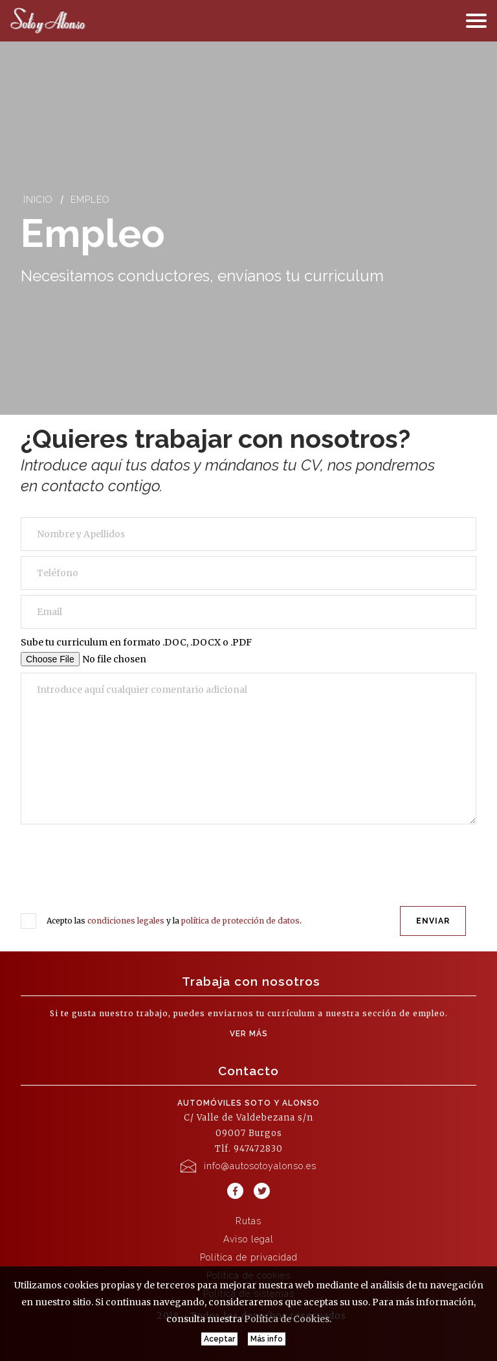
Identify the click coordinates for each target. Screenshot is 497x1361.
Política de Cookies (286, 1319)
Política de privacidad (249, 1257)
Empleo (90, 199)
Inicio (38, 199)
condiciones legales (125, 920)
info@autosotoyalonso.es (260, 1166)
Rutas (248, 1221)
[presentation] (124, 870)
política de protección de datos (240, 920)
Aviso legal (248, 1239)
